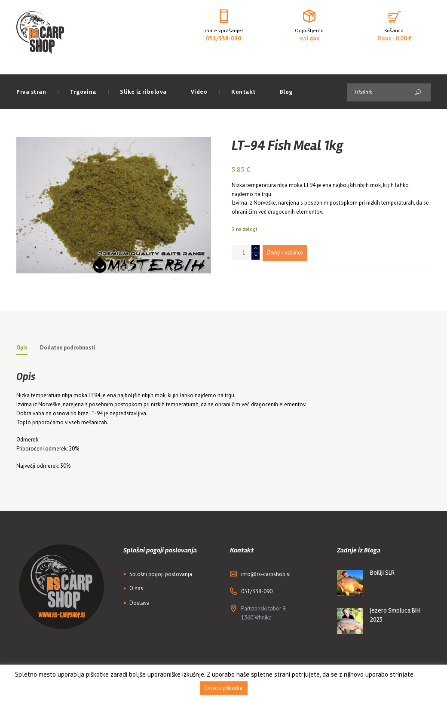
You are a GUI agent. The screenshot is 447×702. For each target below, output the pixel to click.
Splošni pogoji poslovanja (160, 574)
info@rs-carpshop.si (266, 574)
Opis (22, 347)
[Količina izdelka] (246, 252)
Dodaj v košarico (285, 252)
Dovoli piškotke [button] (223, 688)
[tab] (22, 349)
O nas (136, 588)
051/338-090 (223, 38)
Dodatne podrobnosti (67, 347)
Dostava (139, 603)
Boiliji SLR (382, 572)
